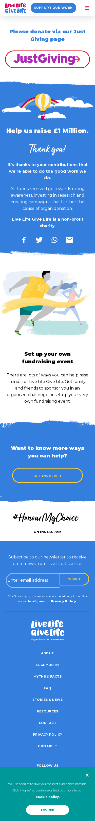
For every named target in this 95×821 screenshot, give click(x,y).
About (47, 653)
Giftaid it (47, 746)
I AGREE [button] (47, 810)
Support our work (55, 8)
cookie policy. (48, 797)
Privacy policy (47, 734)
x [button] (87, 775)
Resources (47, 711)
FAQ (47, 688)
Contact (47, 723)
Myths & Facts (47, 676)
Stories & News (47, 700)
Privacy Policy (63, 601)
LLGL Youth (47, 665)
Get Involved (48, 476)
